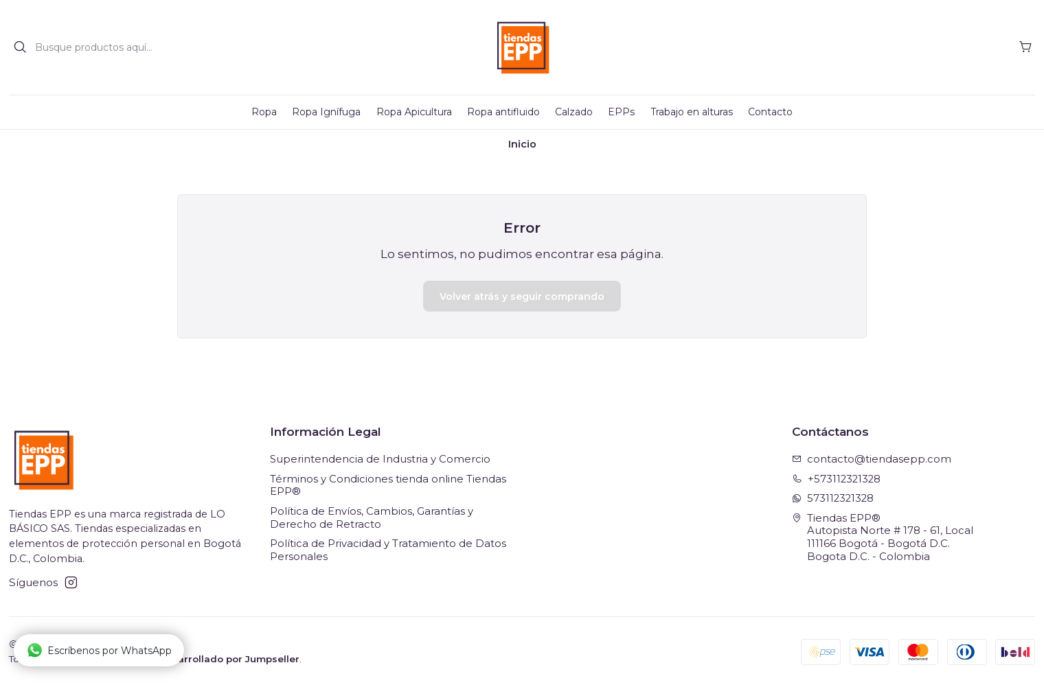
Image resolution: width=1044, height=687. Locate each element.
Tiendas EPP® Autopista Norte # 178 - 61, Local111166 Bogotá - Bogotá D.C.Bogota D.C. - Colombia (883, 537)
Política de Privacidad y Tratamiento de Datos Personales (388, 550)
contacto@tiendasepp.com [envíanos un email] (872, 459)
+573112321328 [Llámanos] (836, 479)
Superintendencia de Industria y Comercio (380, 459)
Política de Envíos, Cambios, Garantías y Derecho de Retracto (371, 518)
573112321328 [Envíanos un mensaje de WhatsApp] (833, 498)
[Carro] (1025, 47)
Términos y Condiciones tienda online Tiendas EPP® (388, 485)
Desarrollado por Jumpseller (229, 658)
